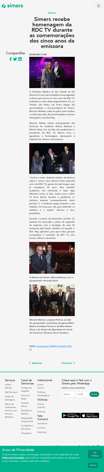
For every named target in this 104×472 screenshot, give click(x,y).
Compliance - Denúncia (27, 427)
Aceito (93, 465)
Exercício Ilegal (25, 397)
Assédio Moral (25, 405)
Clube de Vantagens (10, 398)
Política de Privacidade (13, 457)
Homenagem (42, 346)
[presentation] (82, 405)
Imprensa (41, 432)
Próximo (68, 363)
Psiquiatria (26, 433)
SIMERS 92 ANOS (58, 346)
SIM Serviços (11, 392)
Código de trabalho (26, 389)
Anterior (35, 363)
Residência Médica (26, 412)
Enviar (94, 394)
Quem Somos (40, 386)
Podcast (41, 411)
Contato (41, 427)
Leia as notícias (41, 406)
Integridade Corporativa (27, 420)
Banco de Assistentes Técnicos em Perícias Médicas (11, 411)
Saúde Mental (8, 386)
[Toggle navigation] (98, 6)
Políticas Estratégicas (43, 394)
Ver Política (95, 454)
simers (12, 5)
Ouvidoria (42, 423)
